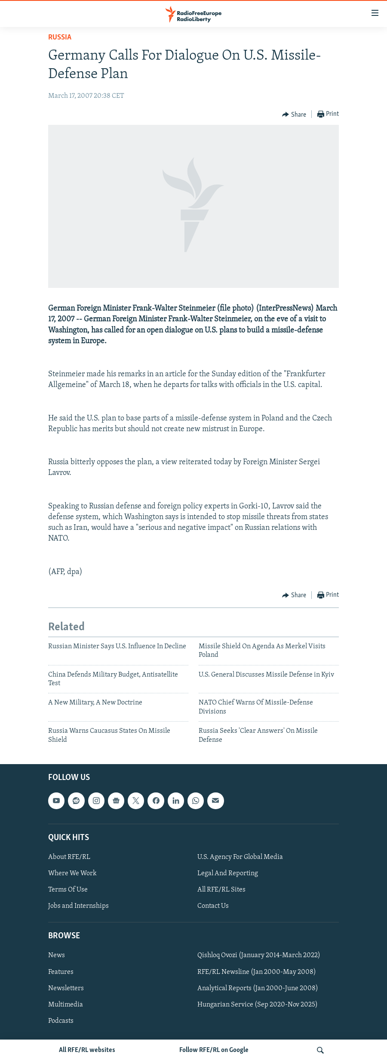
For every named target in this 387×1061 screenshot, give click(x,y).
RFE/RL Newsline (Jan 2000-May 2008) (256, 972)
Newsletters (66, 988)
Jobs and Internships (78, 906)
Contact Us (213, 906)
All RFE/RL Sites (221, 889)
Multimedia (65, 1004)
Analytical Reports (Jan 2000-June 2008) (257, 988)
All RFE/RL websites (87, 1050)
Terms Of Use (68, 889)
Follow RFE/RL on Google (214, 1050)
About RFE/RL (69, 857)
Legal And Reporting (227, 873)
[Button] (294, 114)
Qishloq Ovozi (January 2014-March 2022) (258, 955)
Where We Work (72, 873)
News (56, 955)
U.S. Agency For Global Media (240, 857)
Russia (59, 37)
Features (61, 972)
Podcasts (61, 1021)
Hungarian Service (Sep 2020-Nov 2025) (257, 1004)
